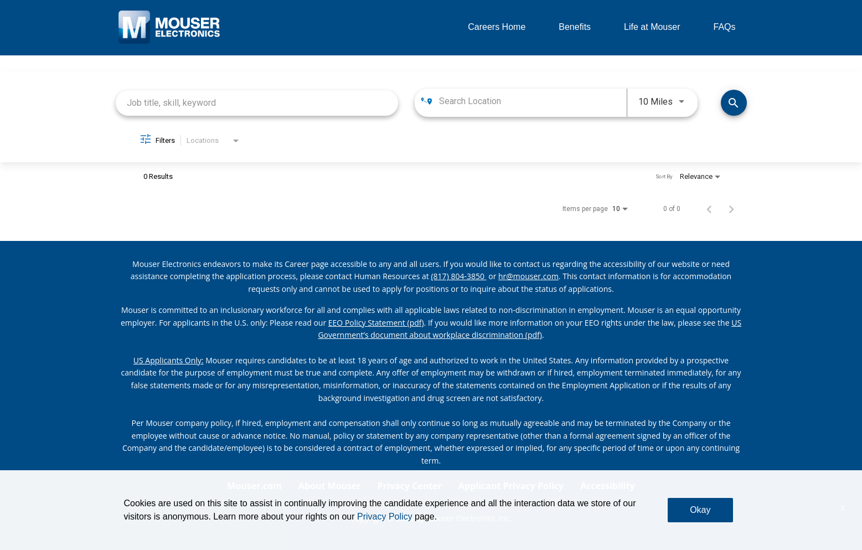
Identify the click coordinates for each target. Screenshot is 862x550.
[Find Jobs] (734, 103)
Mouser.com (254, 486)
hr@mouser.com (528, 276)
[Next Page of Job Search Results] (731, 209)
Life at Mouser (652, 27)
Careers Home (496, 27)
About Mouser (329, 486)
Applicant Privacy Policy (511, 486)
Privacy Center (410, 486)
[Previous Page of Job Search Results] (709, 209)
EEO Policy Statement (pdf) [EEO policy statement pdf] (376, 322)
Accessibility (607, 486)
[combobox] (257, 103)
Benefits (575, 27)
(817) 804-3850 (458, 276)
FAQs (724, 27)
